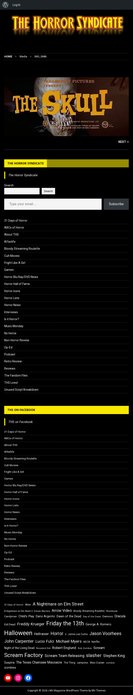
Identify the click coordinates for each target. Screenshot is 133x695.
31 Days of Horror (15, 220)
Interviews (11, 312)
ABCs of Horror (14, 227)
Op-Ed (8, 347)
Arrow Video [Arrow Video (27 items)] (62, 610)
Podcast (9, 354)
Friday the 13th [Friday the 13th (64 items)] (65, 623)
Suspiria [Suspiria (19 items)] (9, 662)
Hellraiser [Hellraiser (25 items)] (41, 634)
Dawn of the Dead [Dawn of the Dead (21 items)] (69, 616)
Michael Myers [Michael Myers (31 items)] (69, 641)
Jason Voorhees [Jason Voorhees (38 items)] (105, 633)
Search (9, 185)
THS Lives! (11, 382)
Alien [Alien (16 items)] (28, 604)
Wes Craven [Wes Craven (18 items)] (97, 662)
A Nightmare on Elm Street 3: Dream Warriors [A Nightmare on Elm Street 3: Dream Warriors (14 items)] (27, 611)
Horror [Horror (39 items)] (57, 633)
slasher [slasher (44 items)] (93, 655)
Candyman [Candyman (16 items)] (10, 616)
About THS (11, 234)
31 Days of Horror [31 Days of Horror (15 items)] (13, 604)
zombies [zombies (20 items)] (10, 667)
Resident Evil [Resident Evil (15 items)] (43, 648)
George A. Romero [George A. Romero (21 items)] (98, 624)
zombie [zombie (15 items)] (110, 662)
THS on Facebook (21, 410)
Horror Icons (12, 291)
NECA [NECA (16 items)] (86, 641)
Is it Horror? (11, 319)
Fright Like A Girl (14, 262)
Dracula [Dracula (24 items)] (119, 616)
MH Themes (99, 690)
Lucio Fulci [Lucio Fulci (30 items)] (44, 641)
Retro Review (13, 361)
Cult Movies (12, 255)
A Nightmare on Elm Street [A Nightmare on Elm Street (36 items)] (58, 604)
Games (9, 269)
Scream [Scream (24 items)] (99, 648)
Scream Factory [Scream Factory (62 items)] (23, 655)
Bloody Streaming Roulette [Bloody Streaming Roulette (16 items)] (89, 611)
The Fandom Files (16, 375)
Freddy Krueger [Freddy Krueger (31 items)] (31, 624)
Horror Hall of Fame (17, 284)
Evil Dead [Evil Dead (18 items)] (9, 624)
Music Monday (13, 326)
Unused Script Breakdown (21, 389)
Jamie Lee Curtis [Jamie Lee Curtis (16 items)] (78, 634)
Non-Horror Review (16, 340)
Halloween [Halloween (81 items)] (18, 633)
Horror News (12, 305)
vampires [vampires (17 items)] (82, 662)
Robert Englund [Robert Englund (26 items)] (64, 648)
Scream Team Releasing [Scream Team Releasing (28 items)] (64, 655)
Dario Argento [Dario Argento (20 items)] (45, 616)
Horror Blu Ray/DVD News (21, 277)
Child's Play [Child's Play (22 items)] (26, 616)
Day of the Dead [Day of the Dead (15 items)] (92, 616)
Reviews (9, 368)
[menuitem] (5, 5)
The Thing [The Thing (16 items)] (69, 662)
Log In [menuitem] (16, 5)
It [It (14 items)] (65, 634)
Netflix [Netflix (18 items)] (96, 641)
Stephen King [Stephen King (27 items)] (114, 656)
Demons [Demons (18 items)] (107, 616)
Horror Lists (11, 298)
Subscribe (116, 204)
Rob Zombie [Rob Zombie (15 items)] (85, 648)
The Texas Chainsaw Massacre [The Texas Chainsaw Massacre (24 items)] (39, 662)
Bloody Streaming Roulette (22, 248)
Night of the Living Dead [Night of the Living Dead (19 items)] (19, 648)
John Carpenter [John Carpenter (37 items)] (19, 641)
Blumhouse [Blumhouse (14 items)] (112, 611)
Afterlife (10, 241)
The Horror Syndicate (25, 163)
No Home (10, 333)
